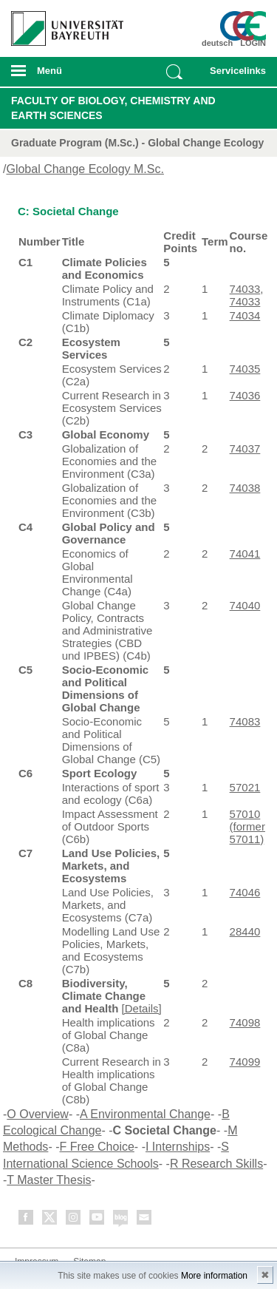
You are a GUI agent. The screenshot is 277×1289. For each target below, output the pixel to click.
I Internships (178, 1146)
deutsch (217, 42)
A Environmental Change (145, 1114)
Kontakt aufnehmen (145, 1220)
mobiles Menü (61, 75)
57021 (245, 787)
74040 (245, 605)
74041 (245, 553)
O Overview (38, 1114)
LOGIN (253, 42)
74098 (245, 1022)
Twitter (50, 1220)
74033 (245, 289)
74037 (245, 448)
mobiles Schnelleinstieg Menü (235, 75)
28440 (245, 931)
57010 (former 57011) (247, 826)
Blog (121, 1220)
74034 (245, 315)
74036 (245, 395)
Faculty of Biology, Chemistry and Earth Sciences (113, 108)
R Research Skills (216, 1163)
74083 (245, 721)
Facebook (26, 1220)
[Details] (142, 1008)
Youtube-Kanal (97, 1220)
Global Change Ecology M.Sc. (84, 169)
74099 (245, 1061)
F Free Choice (96, 1146)
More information (214, 1276)
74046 (245, 892)
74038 (245, 487)
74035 (245, 368)
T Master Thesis (49, 1180)
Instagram (74, 1220)
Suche (174, 71)
